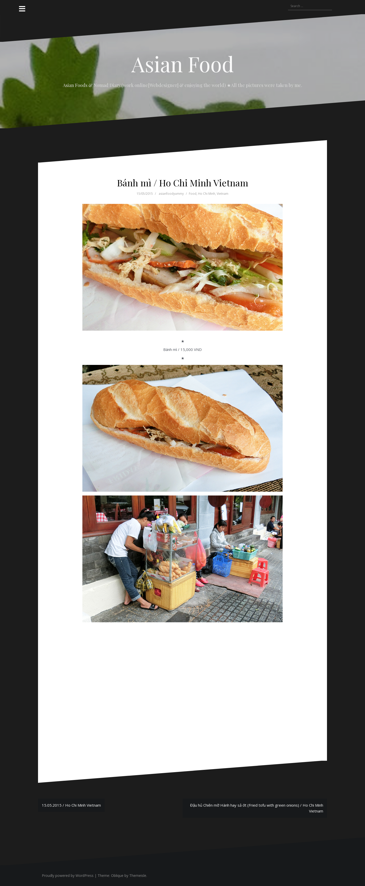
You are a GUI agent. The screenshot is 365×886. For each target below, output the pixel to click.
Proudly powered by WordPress (68, 875)
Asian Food (182, 64)
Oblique (117, 875)
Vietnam (222, 193)
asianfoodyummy (171, 193)
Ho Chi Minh (206, 193)
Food (192, 193)
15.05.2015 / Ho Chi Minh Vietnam (71, 805)
